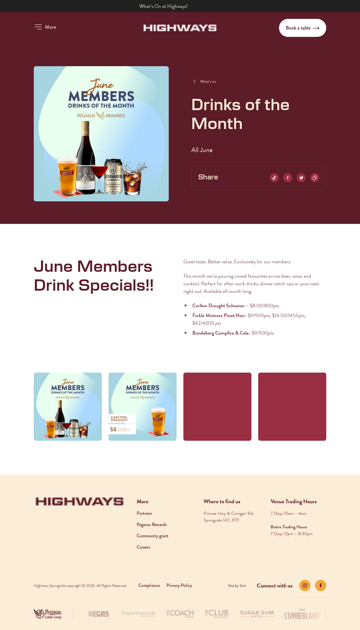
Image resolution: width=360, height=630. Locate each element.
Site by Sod (237, 586)
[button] (45, 27)
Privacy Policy (179, 585)
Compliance (149, 585)
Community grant (152, 536)
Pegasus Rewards (152, 524)
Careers (143, 547)
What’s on (208, 81)
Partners (144, 513)
